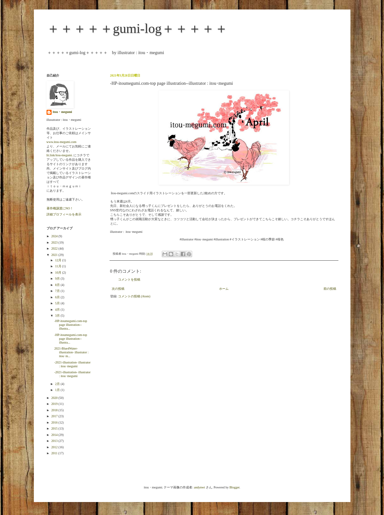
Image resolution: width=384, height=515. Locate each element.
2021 (55, 255)
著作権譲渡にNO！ (60, 208)
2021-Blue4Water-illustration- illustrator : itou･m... (71, 352)
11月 (58, 266)
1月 (58, 390)
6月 (58, 297)
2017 (55, 416)
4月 (58, 309)
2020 (55, 398)
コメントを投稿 (129, 279)
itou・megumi (62, 112)
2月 (58, 384)
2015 (55, 428)
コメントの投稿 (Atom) (134, 296)
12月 (58, 260)
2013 (55, 441)
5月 (58, 303)
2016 (55, 422)
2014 (55, 435)
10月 (58, 272)
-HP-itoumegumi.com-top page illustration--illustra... (70, 324)
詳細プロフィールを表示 (64, 214)
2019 (55, 404)
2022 (55, 248)
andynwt (199, 487)
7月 (58, 291)
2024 (55, 236)
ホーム (224, 288)
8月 (58, 285)
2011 (54, 453)
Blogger (235, 487)
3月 (58, 315)
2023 (55, 242)
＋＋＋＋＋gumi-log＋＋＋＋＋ (137, 28)
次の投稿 (118, 288)
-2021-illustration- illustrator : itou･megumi (72, 364)
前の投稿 (330, 288)
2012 (55, 447)
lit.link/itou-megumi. (60, 155)
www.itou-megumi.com (62, 142)
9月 (58, 278)
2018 (55, 410)
